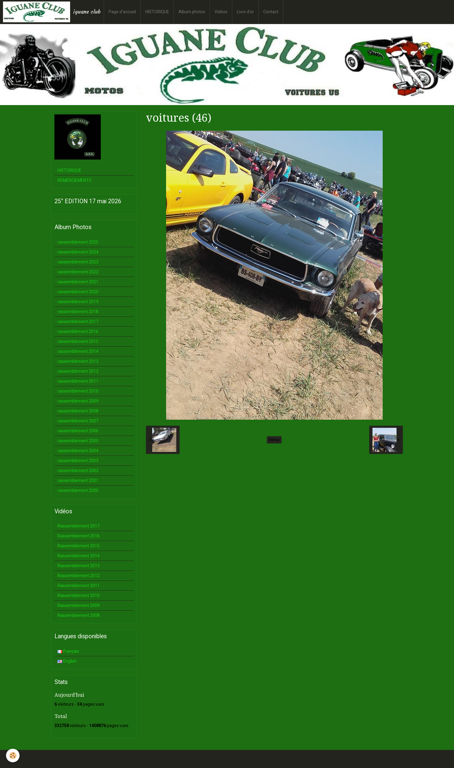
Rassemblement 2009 (78, 605)
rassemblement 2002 (77, 470)
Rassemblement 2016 (78, 535)
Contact (270, 11)
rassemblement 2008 (77, 411)
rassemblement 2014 (77, 351)
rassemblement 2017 (77, 321)
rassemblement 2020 (77, 291)
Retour (274, 440)
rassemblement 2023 (77, 262)
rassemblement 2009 (77, 401)
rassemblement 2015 (77, 341)
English (67, 661)
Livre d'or (245, 11)
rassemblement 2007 (77, 420)
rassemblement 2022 (77, 271)
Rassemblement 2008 (78, 615)
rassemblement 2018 (77, 311)
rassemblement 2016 (77, 331)
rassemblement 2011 (77, 381)
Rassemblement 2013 (78, 565)
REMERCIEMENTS (74, 180)
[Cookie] (13, 755)
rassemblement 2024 (77, 252)
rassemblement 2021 (77, 281)
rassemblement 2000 (77, 490)
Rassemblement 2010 (78, 595)
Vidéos (221, 11)
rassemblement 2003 (77, 460)
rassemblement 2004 (77, 450)
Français (68, 651)
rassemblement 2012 (77, 371)
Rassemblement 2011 (78, 585)
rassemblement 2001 (77, 480)
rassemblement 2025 (77, 242)
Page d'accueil (122, 11)
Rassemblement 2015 (78, 545)
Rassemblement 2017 (78, 526)
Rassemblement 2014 (78, 555)
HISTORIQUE (157, 11)
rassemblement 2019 (77, 301)
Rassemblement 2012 (78, 575)
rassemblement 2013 (77, 361)
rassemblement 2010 (77, 391)
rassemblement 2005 (77, 440)
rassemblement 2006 (77, 430)
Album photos (191, 11)
